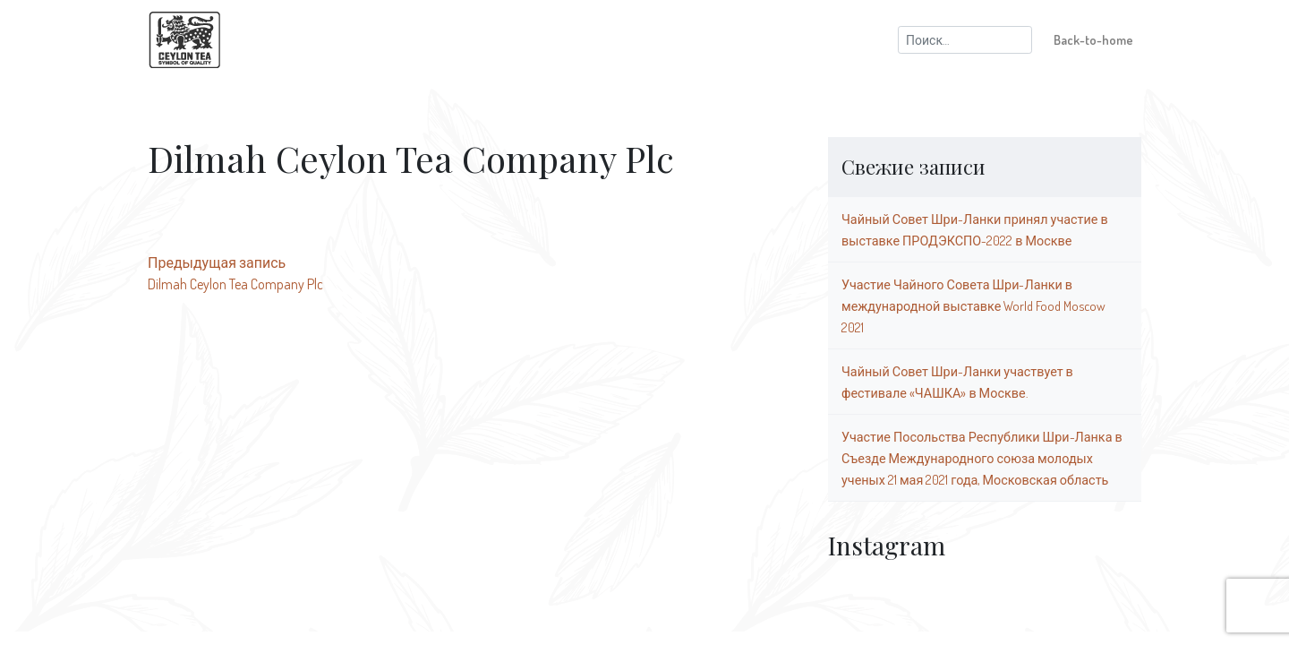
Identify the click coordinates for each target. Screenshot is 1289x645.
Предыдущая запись (217, 262)
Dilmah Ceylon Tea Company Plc (235, 284)
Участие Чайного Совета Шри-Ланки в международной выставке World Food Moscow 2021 (973, 305)
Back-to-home (1093, 39)
